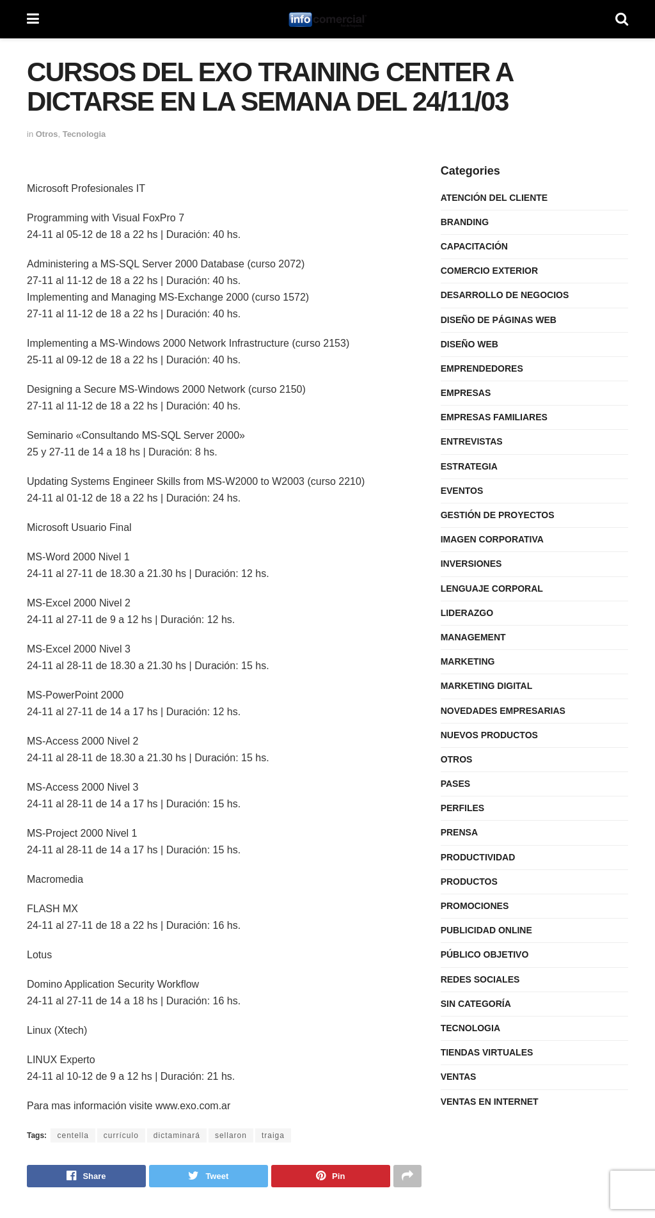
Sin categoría (476, 1004)
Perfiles (462, 808)
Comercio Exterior (489, 270)
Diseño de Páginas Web (498, 320)
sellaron (231, 1135)
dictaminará (177, 1135)
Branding (465, 222)
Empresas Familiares (494, 417)
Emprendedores (482, 368)
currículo (121, 1135)
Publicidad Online (486, 930)
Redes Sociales (480, 979)
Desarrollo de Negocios (505, 295)
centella (72, 1135)
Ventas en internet (490, 1101)
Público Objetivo (485, 954)
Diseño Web (469, 344)
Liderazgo (467, 613)
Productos (469, 881)
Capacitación (474, 246)
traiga (273, 1135)
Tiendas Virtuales (487, 1052)
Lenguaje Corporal (492, 588)
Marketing (468, 661)
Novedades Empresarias (503, 711)
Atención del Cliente (494, 198)
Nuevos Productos (489, 735)
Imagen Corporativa (492, 539)
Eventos (462, 491)
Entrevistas (472, 441)
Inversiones (471, 563)
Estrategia (469, 466)
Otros (47, 134)
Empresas (466, 393)
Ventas (459, 1077)
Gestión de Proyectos (498, 515)
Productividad (478, 857)
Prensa (459, 832)
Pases (455, 784)
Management (473, 637)
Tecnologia (84, 134)
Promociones (475, 906)
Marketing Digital (487, 686)
